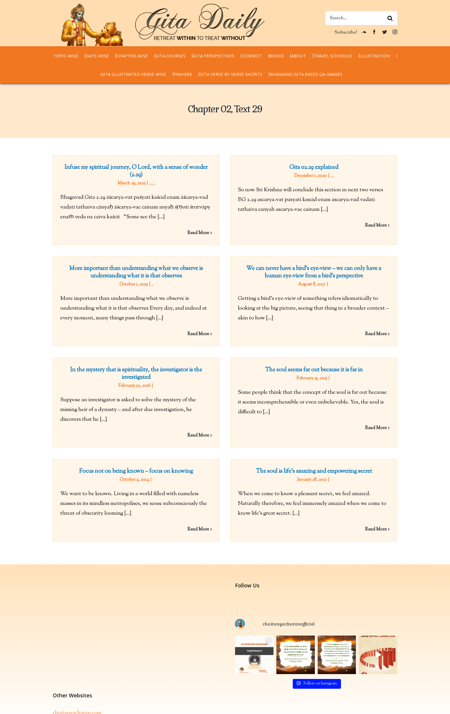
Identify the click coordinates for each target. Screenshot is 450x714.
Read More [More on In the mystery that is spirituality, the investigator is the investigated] (207, 430)
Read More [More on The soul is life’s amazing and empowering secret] (371, 525)
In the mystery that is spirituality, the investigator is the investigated (145, 368)
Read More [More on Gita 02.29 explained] (371, 225)
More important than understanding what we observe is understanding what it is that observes (154, 265)
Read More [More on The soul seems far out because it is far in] (380, 422)
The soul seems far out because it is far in (318, 364)
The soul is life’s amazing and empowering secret (309, 467)
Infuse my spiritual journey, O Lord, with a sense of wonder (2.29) (136, 171)
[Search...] (361, 18)
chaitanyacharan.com (77, 677)
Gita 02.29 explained (309, 167)
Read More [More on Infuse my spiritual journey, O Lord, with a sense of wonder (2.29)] (198, 233)
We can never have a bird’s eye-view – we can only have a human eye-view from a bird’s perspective (300, 275)
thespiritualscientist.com (81, 697)
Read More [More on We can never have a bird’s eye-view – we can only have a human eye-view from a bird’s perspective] (362, 336)
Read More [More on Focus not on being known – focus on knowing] (198, 525)
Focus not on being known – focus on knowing (136, 467)
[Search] (390, 18)
